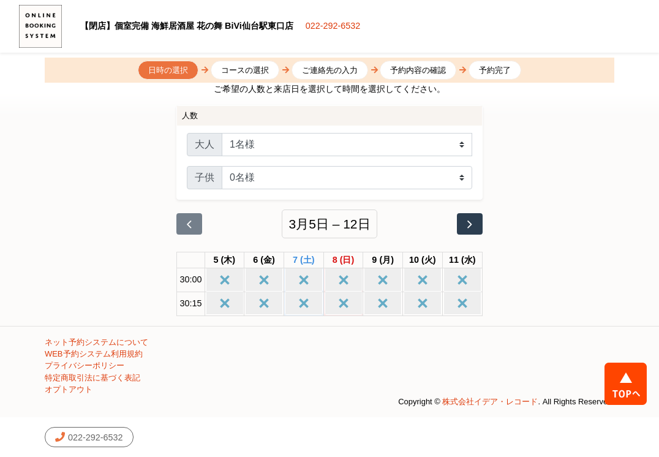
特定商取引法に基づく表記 (92, 377)
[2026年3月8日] (343, 260)
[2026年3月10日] (423, 260)
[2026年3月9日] (382, 260)
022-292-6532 (333, 26)
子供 (204, 177)
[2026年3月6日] (263, 260)
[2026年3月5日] (224, 260)
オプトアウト (68, 389)
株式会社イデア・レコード (490, 401)
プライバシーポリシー (84, 365)
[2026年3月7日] (303, 260)
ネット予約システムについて (96, 342)
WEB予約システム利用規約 (94, 353)
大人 (204, 144)
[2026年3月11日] (462, 260)
